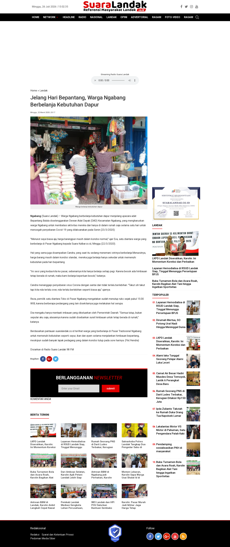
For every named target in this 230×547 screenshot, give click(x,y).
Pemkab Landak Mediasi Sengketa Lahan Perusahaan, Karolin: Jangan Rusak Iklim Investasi (73, 508)
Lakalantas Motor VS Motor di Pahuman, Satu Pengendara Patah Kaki (170, 430)
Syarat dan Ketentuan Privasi (58, 534)
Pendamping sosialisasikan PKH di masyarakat (169, 448)
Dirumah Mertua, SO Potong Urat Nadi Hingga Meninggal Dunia (170, 323)
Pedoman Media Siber (42, 538)
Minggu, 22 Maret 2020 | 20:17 (42, 112)
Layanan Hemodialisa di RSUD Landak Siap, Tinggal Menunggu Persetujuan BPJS (73, 446)
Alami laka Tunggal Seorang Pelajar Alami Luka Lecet (169, 359)
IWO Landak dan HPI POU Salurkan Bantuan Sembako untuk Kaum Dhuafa (102, 506)
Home (33, 90)
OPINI (123, 17)
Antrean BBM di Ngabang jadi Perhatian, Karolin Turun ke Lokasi (101, 476)
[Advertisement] (115, 46)
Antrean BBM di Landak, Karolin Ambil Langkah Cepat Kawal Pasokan (42, 506)
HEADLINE (69, 17)
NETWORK (49, 17)
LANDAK (112, 17)
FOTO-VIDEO (172, 17)
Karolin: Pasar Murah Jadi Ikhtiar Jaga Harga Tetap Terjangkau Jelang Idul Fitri (134, 508)
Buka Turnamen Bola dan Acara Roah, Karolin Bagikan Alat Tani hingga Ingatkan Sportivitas (42, 477)
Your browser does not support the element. (115, 80)
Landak (44, 90)
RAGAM (156, 17)
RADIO (82, 17)
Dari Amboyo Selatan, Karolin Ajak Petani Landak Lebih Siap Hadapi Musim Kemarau (73, 477)
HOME (35, 17)
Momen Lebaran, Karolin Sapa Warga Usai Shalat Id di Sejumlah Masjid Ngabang (133, 477)
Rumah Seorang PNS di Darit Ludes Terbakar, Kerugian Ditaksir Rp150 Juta (103, 446)
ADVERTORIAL (139, 17)
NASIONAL (96, 17)
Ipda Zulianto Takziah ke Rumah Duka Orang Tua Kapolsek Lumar (169, 412)
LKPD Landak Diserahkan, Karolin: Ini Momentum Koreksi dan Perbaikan (43, 446)
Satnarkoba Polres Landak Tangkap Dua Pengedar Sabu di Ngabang (134, 446)
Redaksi (34, 534)
